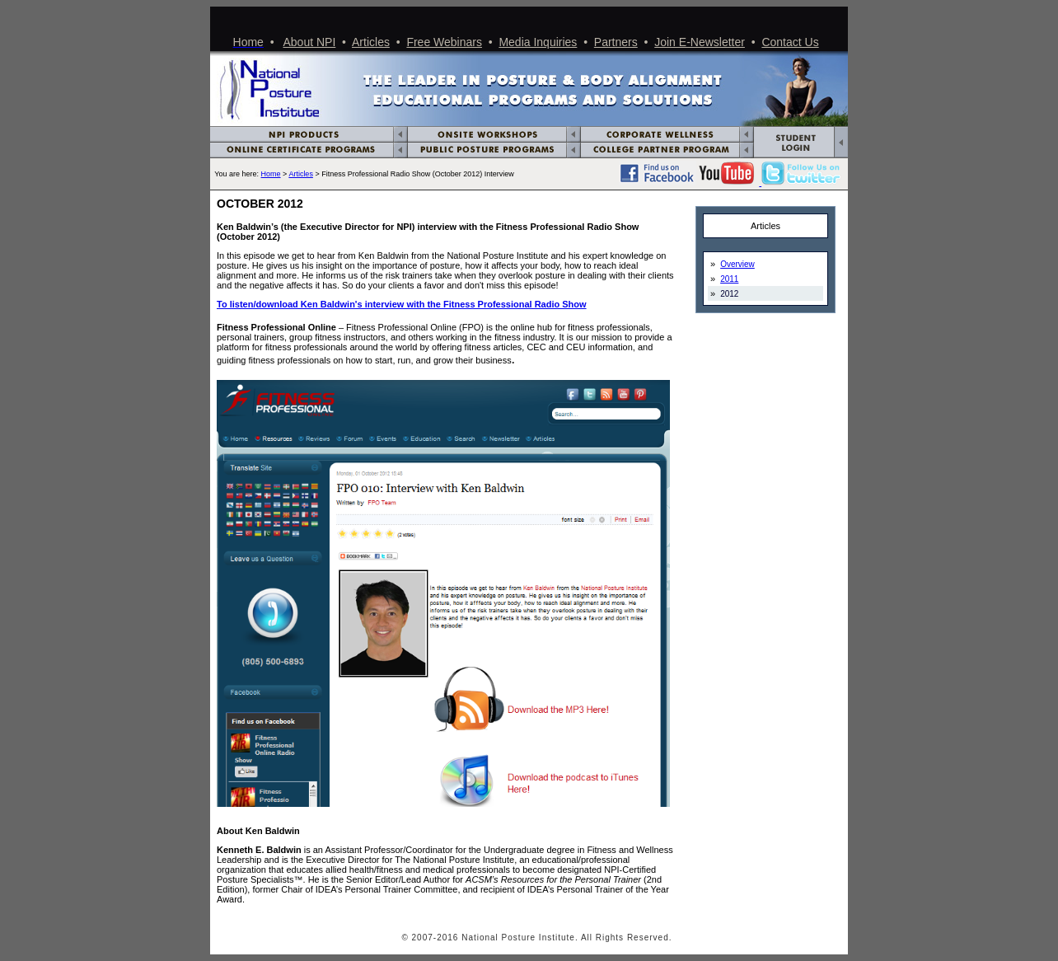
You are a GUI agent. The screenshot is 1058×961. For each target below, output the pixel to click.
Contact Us (789, 42)
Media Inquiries (538, 42)
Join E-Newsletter (699, 42)
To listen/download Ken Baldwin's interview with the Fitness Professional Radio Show (402, 304)
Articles (371, 42)
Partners (616, 42)
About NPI (309, 42)
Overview (737, 264)
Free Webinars (444, 42)
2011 (729, 279)
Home (271, 174)
